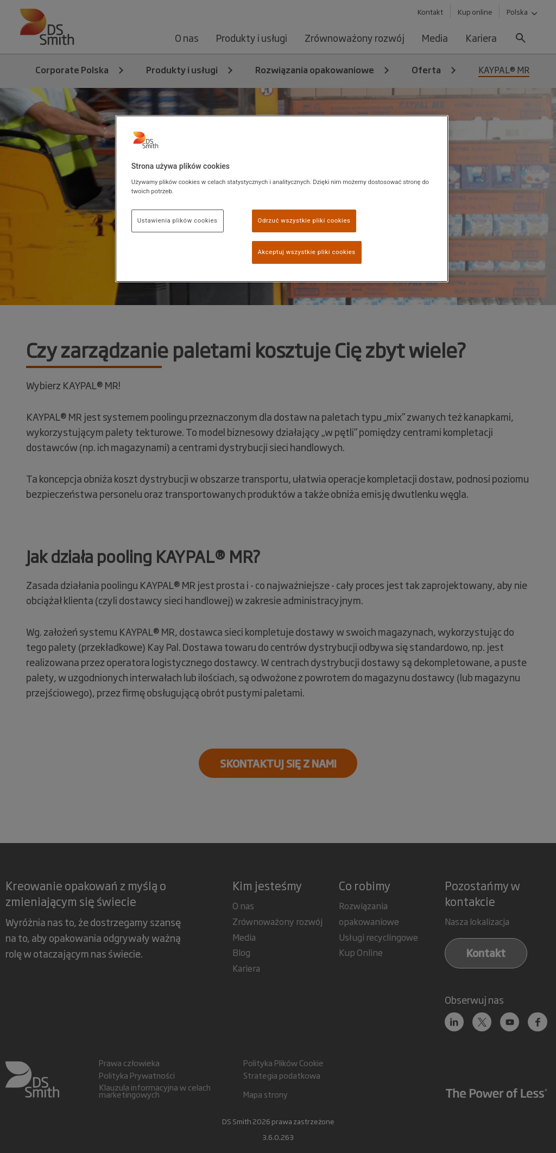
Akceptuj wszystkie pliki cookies (307, 252)
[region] (281, 198)
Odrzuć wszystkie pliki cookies (304, 220)
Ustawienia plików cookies (177, 220)
